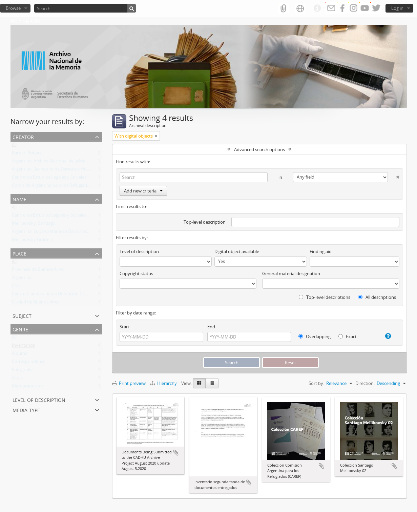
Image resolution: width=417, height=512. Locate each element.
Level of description (39, 399)
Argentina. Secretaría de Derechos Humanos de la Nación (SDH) (75, 170)
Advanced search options (259, 149)
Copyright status (136, 273)
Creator (23, 136)
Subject (22, 315)
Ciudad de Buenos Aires (35, 303)
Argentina (22, 279)
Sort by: (316, 383)
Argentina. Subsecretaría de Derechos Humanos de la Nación (73, 233)
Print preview (129, 383)
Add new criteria (143, 191)
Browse (13, 8)
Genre (20, 328)
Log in (397, 8)
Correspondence (28, 363)
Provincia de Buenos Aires (38, 271)
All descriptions (377, 297)
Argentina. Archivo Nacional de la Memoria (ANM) (61, 162)
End (211, 327)
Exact (347, 336)
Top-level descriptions (324, 297)
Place (19, 253)
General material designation (291, 273)
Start (124, 327)
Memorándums (27, 387)
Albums (19, 355)
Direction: (365, 383)
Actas (17, 379)
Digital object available (236, 251)
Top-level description (205, 222)
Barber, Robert (26, 154)
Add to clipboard (175, 452)
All (14, 146)
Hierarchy (164, 383)
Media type (26, 409)
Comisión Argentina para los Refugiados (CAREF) (60, 187)
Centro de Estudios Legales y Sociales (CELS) (56, 179)
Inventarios (23, 347)
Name (19, 198)
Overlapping (314, 336)
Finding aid (321, 251)
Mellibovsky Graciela (32, 241)
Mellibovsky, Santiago (34, 225)
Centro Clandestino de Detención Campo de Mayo (62, 295)
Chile (17, 287)
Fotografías (23, 371)
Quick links (317, 8)
